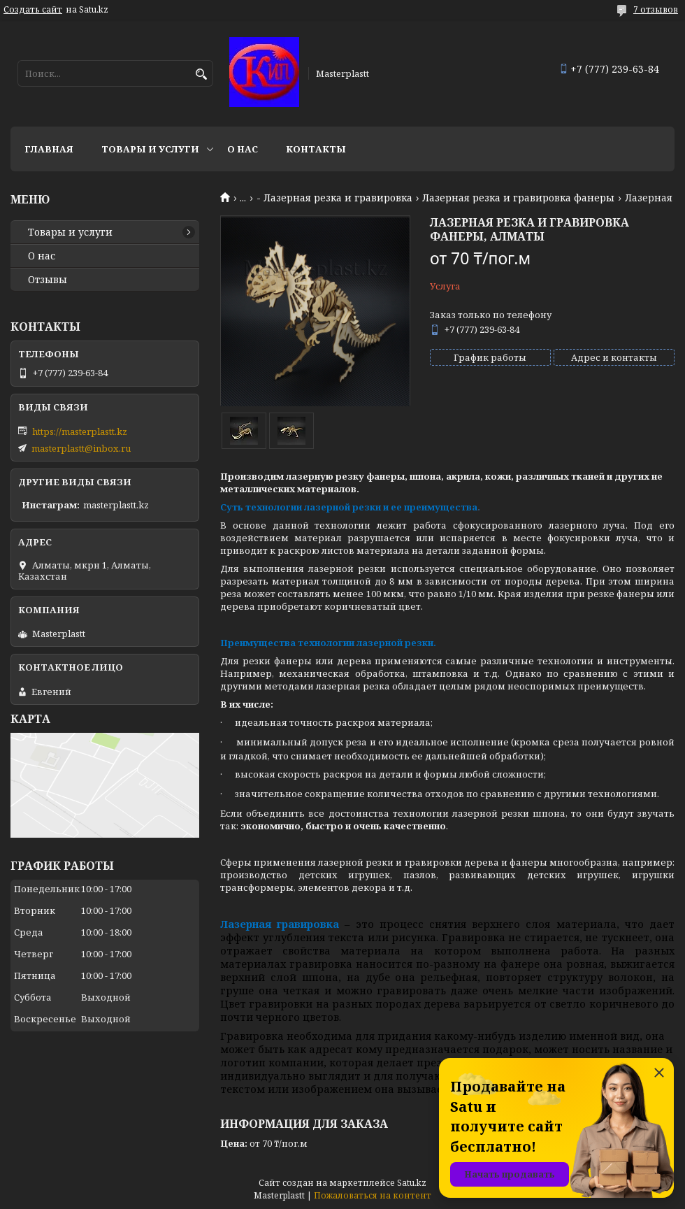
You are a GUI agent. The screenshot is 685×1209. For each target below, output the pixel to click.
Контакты (316, 149)
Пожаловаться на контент (372, 1195)
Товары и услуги (150, 149)
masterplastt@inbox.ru (81, 448)
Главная (48, 149)
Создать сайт (32, 10)
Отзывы (47, 279)
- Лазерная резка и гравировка (334, 197)
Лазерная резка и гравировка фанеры (518, 197)
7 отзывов (655, 9)
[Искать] (201, 74)
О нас (242, 149)
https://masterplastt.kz (79, 431)
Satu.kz (411, 1183)
